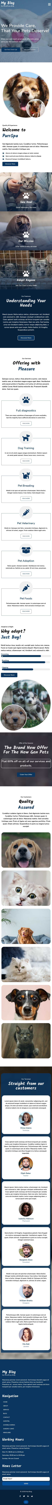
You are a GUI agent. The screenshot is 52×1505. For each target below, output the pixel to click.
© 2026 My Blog (26, 1491)
